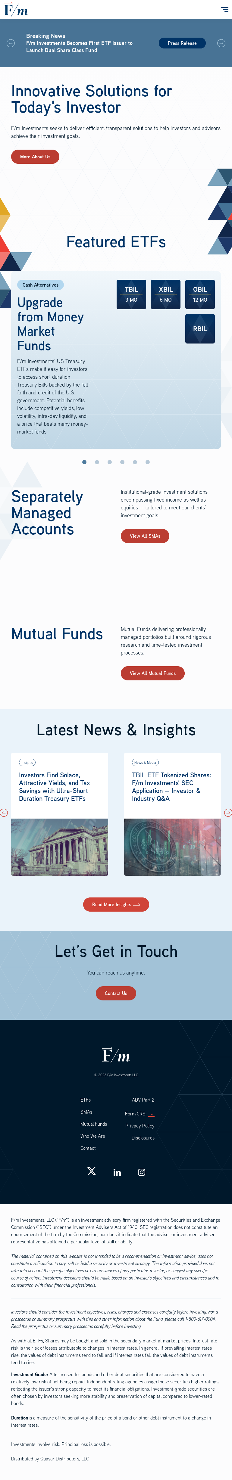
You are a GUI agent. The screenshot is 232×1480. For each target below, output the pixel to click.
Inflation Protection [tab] (97, 462)
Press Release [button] (182, 43)
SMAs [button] (86, 1112)
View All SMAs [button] (145, 536)
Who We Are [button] (92, 1136)
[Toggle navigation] (224, 9)
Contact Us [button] (116, 993)
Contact (88, 1148)
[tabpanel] (116, 360)
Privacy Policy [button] (140, 1126)
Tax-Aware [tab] (148, 462)
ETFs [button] (85, 1100)
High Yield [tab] (135, 462)
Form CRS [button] (140, 1114)
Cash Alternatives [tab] (84, 462)
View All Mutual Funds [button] (153, 673)
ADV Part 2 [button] (143, 1100)
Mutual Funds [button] (93, 1124)
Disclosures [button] (143, 1138)
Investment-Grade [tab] (122, 462)
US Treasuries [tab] (110, 462)
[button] (221, 43)
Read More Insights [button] (111, 904)
